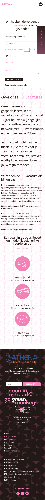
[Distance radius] (27, 50)
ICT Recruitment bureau (14, 459)
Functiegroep (10, 62)
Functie (8, 70)
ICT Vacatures (10, 436)
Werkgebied (9, 477)
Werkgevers (9, 439)
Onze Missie (9, 442)
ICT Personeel (10, 465)
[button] (41, 4)
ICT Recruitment (11, 462)
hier (15, 280)
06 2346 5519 (22, 419)
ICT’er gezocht (11, 468)
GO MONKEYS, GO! (14, 79)
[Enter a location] (22, 56)
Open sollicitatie (41, 40)
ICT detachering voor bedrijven (17, 474)
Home (6, 433)
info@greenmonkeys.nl (22, 422)
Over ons (8, 445)
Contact (7, 448)
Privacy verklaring (12, 450)
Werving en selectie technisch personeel (21, 471)
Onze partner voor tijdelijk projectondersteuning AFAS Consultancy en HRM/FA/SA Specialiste (22, 371)
